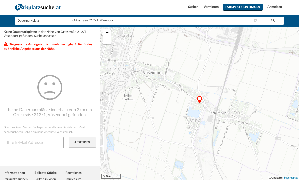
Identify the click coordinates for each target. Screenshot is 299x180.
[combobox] (166, 20)
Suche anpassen (45, 36)
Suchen (193, 7)
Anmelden (275, 7)
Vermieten (212, 7)
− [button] (107, 40)
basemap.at (291, 177)
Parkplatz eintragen (243, 7)
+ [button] (107, 33)
